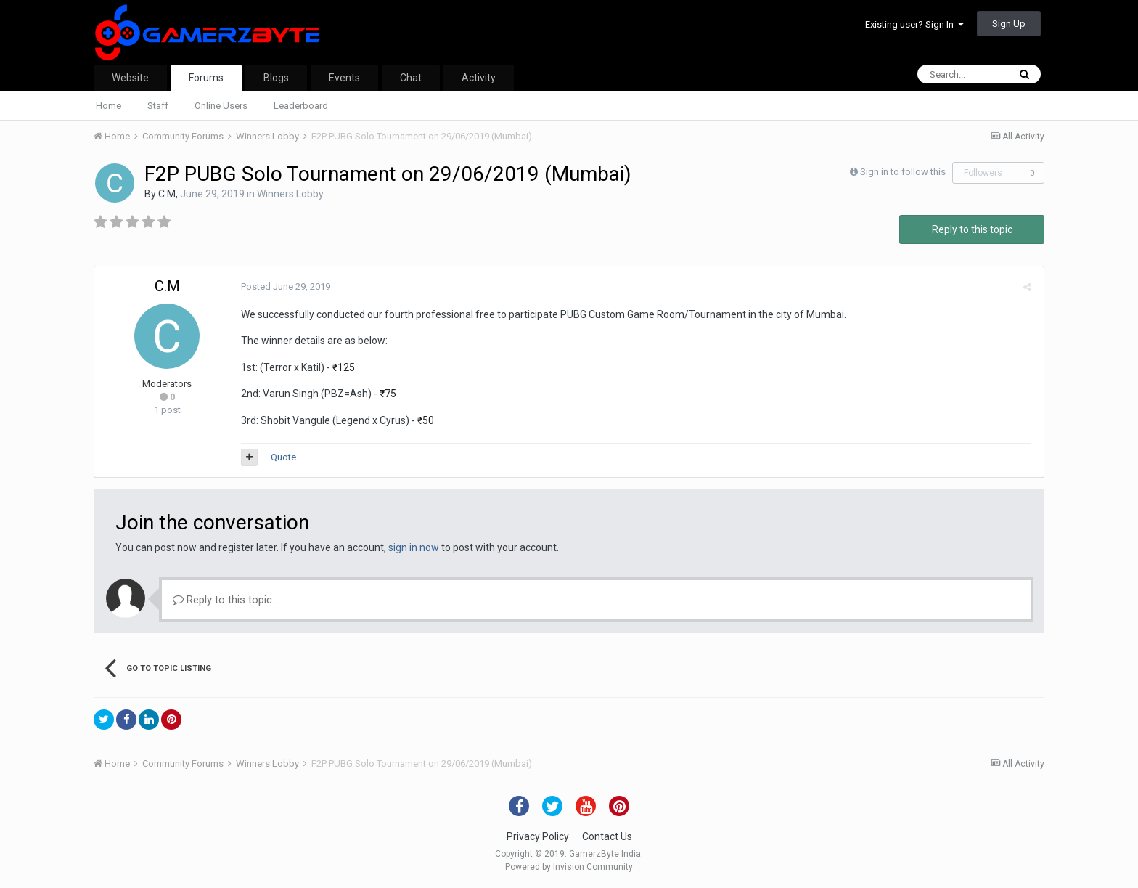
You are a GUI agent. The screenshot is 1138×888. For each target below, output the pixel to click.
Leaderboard (301, 105)
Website (130, 77)
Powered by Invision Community (569, 867)
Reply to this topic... (226, 599)
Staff (157, 105)
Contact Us (607, 836)
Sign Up (1009, 23)
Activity (479, 77)
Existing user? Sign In (914, 24)
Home (108, 105)
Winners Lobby (290, 194)
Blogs (276, 77)
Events (344, 77)
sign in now (413, 547)
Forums (206, 77)
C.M (167, 194)
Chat (411, 77)
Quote (282, 457)
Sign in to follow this (903, 171)
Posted (284, 286)
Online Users (221, 105)
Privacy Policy (538, 836)
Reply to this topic (972, 229)
